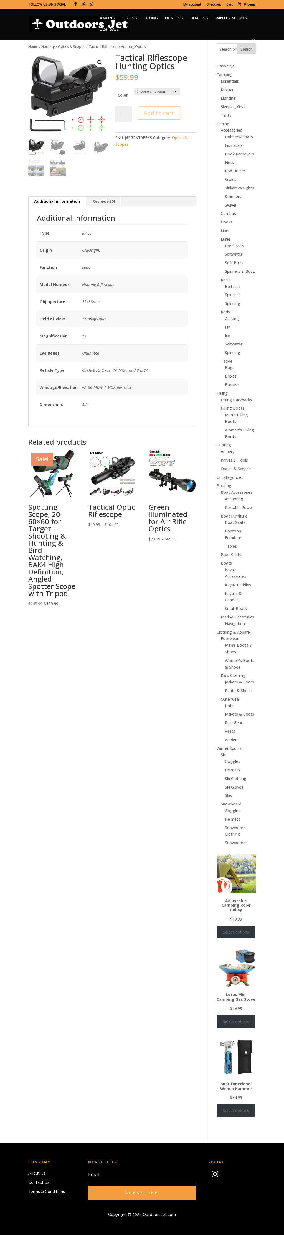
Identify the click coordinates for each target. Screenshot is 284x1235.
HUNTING (174, 18)
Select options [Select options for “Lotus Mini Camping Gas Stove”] (236, 1021)
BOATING (199, 18)
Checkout (213, 5)
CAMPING (106, 18)
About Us (36, 1173)
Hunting (48, 46)
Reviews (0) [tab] (103, 201)
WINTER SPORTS (231, 18)
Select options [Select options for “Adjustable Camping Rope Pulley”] (236, 932)
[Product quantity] (123, 114)
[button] (100, 62)
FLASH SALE (108, 29)
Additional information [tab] (57, 201)
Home (33, 46)
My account (192, 5)
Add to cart (159, 113)
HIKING (151, 18)
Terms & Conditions (46, 1191)
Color (123, 95)
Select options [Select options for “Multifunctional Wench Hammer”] (236, 1110)
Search (246, 49)
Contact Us (38, 1182)
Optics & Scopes (71, 46)
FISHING (129, 18)
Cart (229, 5)
